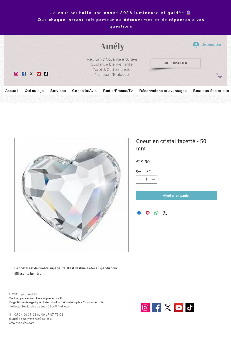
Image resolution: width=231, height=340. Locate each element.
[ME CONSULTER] (176, 63)
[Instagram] (16, 74)
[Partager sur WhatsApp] (156, 213)
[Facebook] (24, 74)
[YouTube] (39, 74)
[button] (219, 75)
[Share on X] (165, 213)
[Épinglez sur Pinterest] (147, 213)
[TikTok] (46, 74)
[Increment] (153, 179)
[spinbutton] (146, 179)
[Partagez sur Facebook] (139, 213)
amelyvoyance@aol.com (36, 319)
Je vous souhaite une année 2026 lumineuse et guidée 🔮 (121, 12)
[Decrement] (139, 179)
